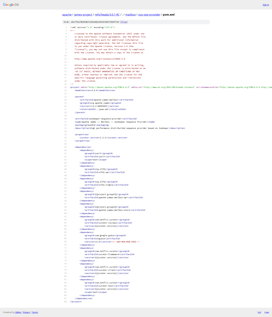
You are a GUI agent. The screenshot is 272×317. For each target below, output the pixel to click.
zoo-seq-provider (149, 14)
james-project (83, 14)
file (124, 22)
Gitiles (18, 312)
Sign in (266, 4)
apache (67, 14)
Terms (35, 312)
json (266, 312)
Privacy (26, 312)
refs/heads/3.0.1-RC (107, 14)
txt (259, 312)
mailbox (130, 14)
